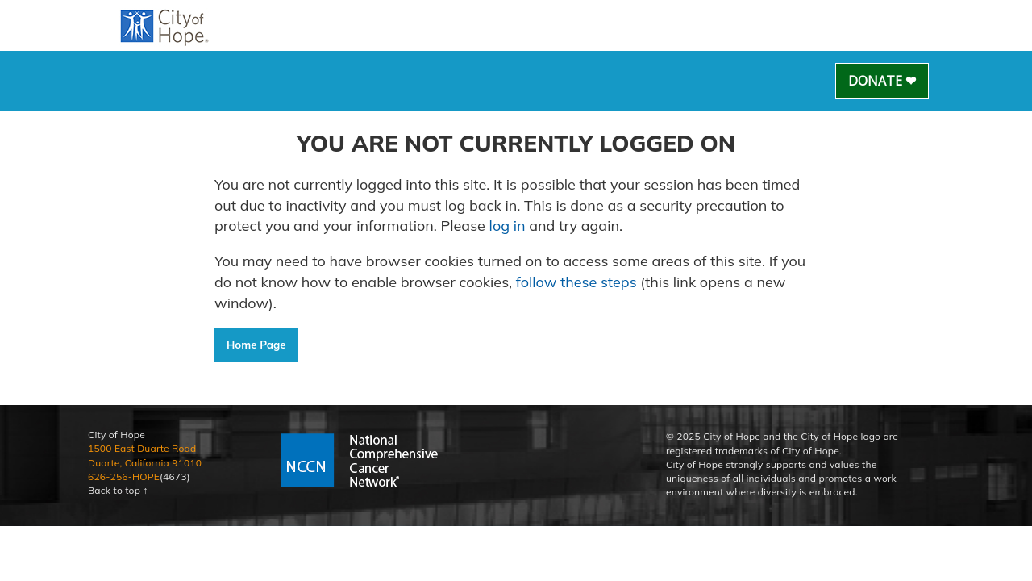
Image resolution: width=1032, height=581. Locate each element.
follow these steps (576, 282)
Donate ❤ (882, 81)
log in (507, 225)
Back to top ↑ (118, 490)
